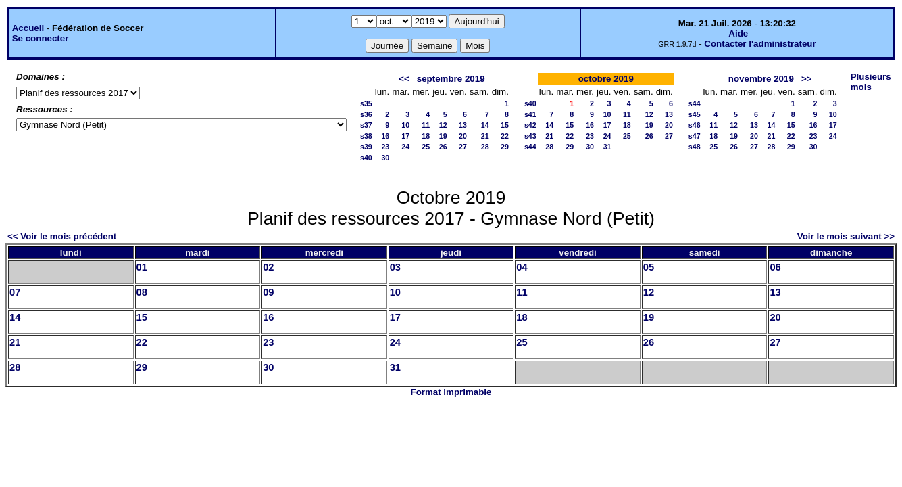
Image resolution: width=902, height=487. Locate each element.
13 (463, 125)
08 (141, 292)
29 (505, 147)
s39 (366, 147)
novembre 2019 (761, 79)
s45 (694, 114)
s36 (366, 114)
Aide (738, 33)
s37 (366, 125)
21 (485, 136)
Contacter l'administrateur (760, 44)
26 (443, 147)
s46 (694, 125)
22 (505, 136)
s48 (694, 147)
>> (806, 79)
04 (521, 267)
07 (14, 292)
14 (485, 125)
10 (405, 125)
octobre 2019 (606, 79)
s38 (366, 136)
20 (463, 136)
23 (385, 147)
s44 (530, 147)
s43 (530, 136)
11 (426, 125)
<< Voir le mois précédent (61, 236)
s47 (694, 136)
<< (404, 79)
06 (775, 267)
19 (443, 136)
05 (648, 267)
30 (385, 158)
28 (485, 147)
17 (405, 136)
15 (505, 125)
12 (443, 125)
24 (405, 147)
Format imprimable (451, 392)
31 (607, 147)
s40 (366, 158)
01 (141, 267)
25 (426, 147)
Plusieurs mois (871, 82)
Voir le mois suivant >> (846, 236)
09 (268, 292)
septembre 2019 (451, 79)
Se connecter (40, 38)
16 (385, 136)
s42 (530, 125)
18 (426, 136)
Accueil (28, 28)
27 (463, 147)
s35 (366, 103)
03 (395, 267)
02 (268, 267)
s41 (530, 114)
